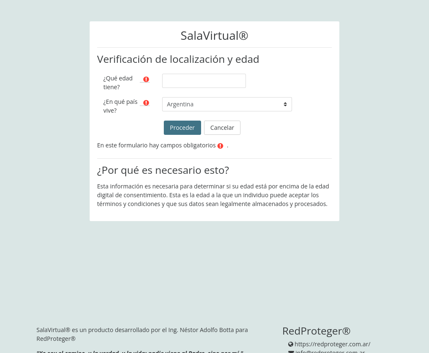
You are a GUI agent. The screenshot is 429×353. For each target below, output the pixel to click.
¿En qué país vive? (120, 106)
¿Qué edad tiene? (118, 82)
